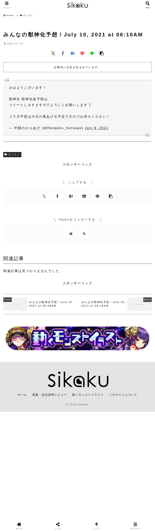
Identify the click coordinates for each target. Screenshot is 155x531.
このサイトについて (123, 394)
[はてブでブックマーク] (72, 53)
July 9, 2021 (97, 128)
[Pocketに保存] (82, 53)
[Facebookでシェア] (63, 53)
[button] (101, 53)
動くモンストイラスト (88, 394)
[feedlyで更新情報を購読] (71, 233)
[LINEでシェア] (92, 53)
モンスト (12, 154)
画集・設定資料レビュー (49, 394)
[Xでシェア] (53, 53)
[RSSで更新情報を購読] (84, 233)
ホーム (22, 394)
